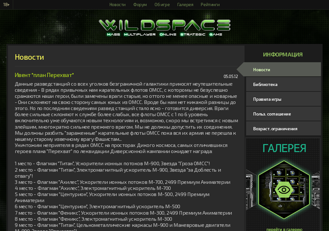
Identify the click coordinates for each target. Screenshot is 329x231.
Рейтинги (210, 4)
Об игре (162, 4)
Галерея (185, 4)
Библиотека (265, 84)
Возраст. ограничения (275, 128)
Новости (118, 4)
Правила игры (267, 99)
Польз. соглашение (272, 113)
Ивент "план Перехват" (44, 74)
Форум (140, 4)
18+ (6, 4)
